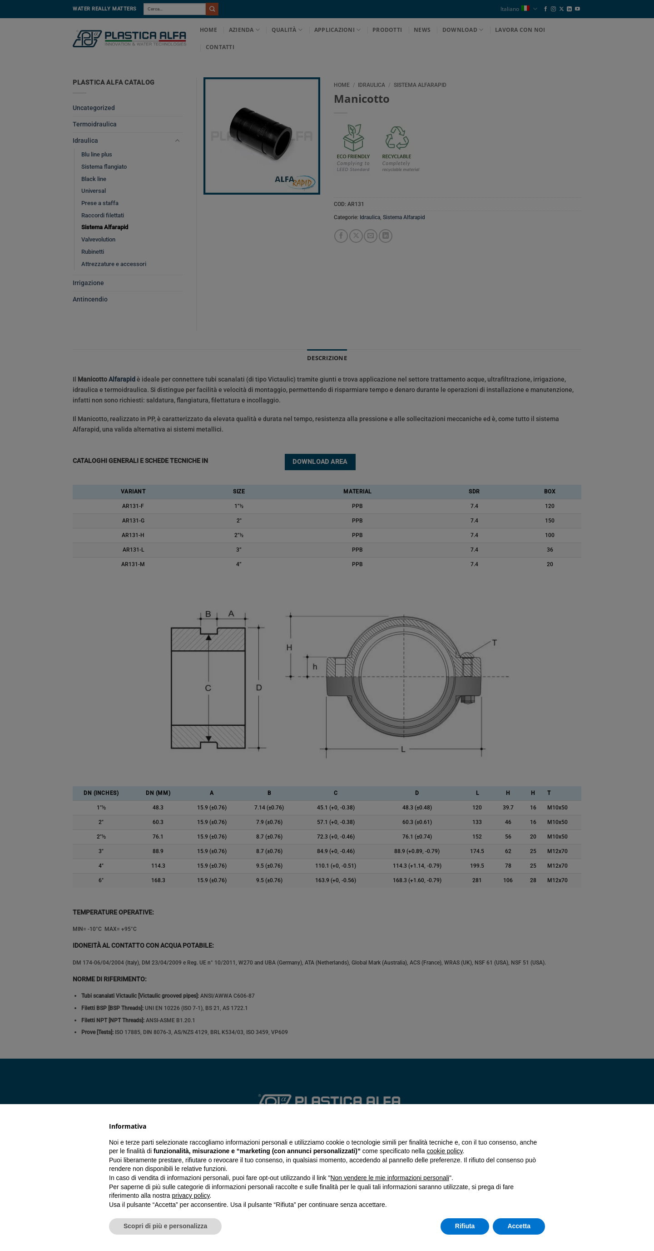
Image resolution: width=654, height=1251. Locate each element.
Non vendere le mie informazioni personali (389, 1177)
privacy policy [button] (191, 1195)
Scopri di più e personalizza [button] (165, 1226)
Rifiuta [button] (465, 1226)
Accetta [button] (518, 1226)
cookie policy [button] (444, 1151)
